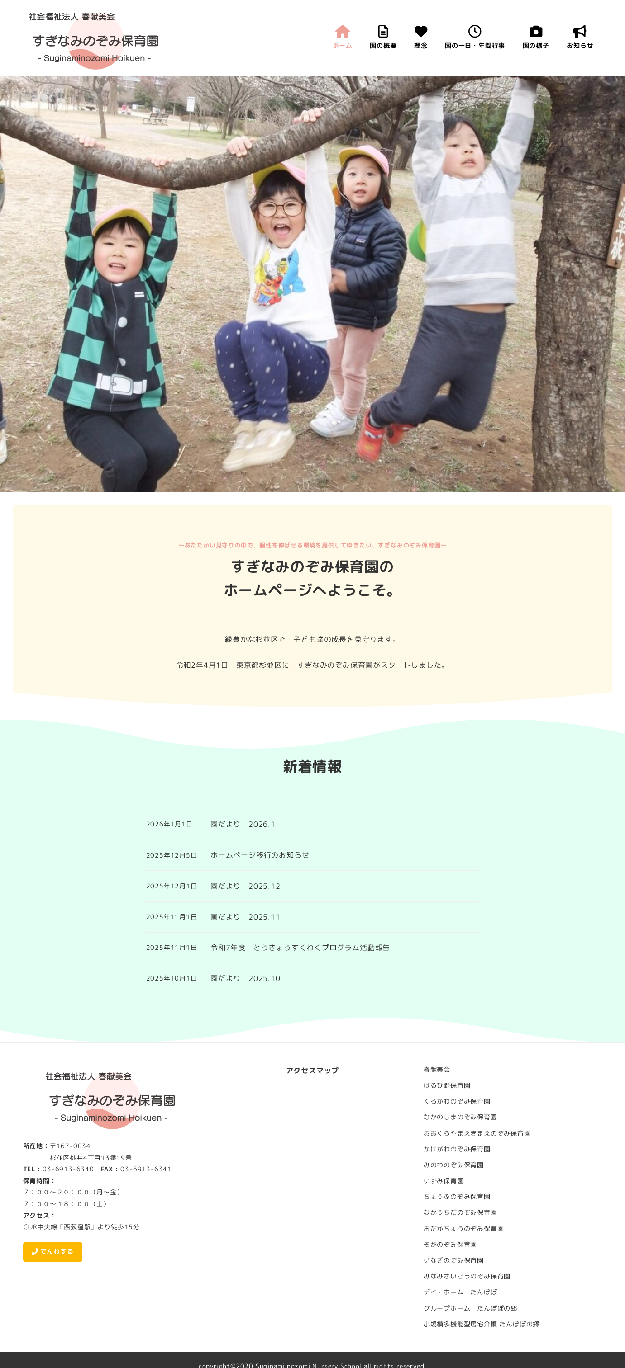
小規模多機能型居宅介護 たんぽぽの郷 (481, 1324)
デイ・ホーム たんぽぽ (460, 1292)
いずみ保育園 (444, 1180)
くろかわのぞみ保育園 (457, 1101)
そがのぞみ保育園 (450, 1244)
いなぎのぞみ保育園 (454, 1260)
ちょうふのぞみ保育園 (457, 1196)
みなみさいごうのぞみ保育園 (467, 1276)
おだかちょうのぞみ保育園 (464, 1228)
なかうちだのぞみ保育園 (460, 1212)
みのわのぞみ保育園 (454, 1165)
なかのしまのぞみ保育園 (460, 1117)
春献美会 (437, 1069)
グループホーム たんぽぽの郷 (470, 1308)
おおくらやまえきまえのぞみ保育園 (477, 1133)
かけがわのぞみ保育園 (457, 1149)
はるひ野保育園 (447, 1085)
